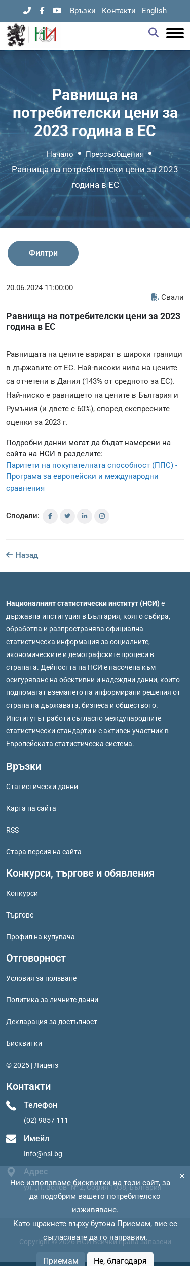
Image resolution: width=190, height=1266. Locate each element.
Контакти (119, 10)
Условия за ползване (41, 978)
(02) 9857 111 (46, 1120)
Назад (22, 555)
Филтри (43, 253)
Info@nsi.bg (43, 1154)
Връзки (83, 10)
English (154, 10)
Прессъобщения (115, 154)
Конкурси (22, 893)
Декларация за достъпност (51, 1022)
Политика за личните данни (52, 1000)
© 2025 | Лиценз (32, 1065)
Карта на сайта (31, 808)
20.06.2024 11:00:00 (39, 287)
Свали (167, 297)
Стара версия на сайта (44, 852)
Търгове (19, 915)
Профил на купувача (40, 937)
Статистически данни (42, 786)
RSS (12, 830)
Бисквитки (24, 1043)
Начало (60, 154)
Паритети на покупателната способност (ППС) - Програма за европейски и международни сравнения (91, 477)
